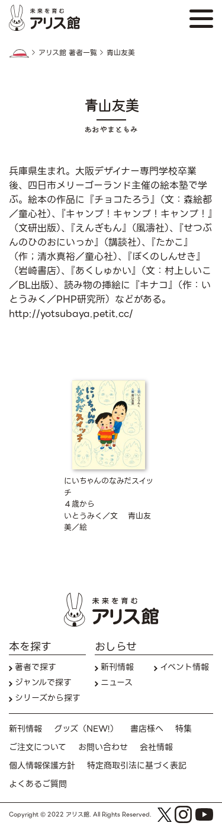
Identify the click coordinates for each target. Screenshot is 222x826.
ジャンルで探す (43, 682)
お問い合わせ (103, 747)
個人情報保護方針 (42, 766)
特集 (183, 729)
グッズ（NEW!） (86, 729)
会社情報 (156, 747)
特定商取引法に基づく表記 (136, 766)
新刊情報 (117, 667)
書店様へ (146, 729)
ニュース (117, 682)
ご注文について (37, 747)
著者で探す (35, 667)
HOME (19, 53)
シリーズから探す (48, 698)
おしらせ (116, 646)
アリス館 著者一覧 (67, 52)
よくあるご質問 (38, 784)
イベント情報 (184, 667)
